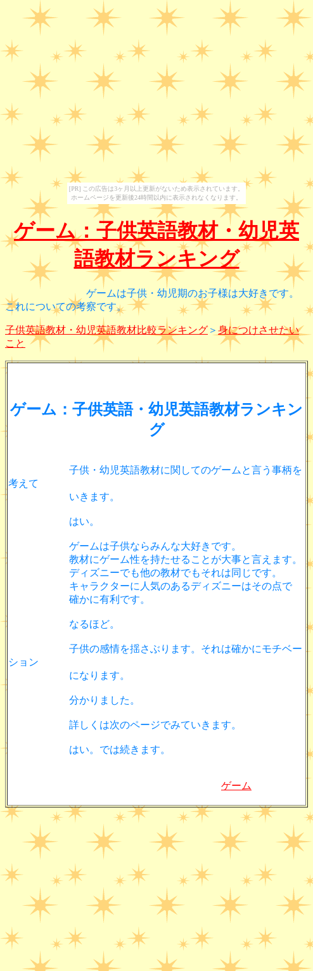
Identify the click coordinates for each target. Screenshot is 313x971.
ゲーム (236, 785)
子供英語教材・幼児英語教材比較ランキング (106, 330)
